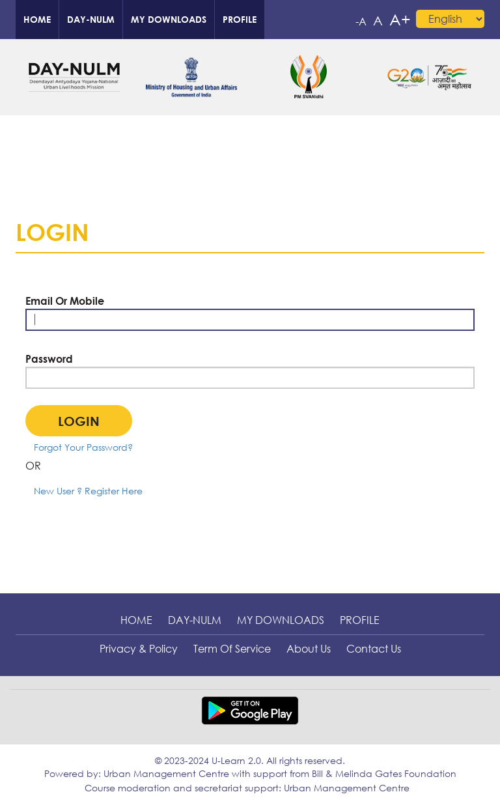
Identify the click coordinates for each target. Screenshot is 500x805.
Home (37, 19)
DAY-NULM (91, 19)
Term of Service (232, 648)
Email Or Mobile (64, 300)
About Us (308, 648)
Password (49, 358)
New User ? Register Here (88, 490)
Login (79, 421)
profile (240, 19)
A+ (400, 19)
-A (361, 21)
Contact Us (373, 648)
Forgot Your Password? (83, 447)
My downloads (168, 19)
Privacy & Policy (139, 648)
